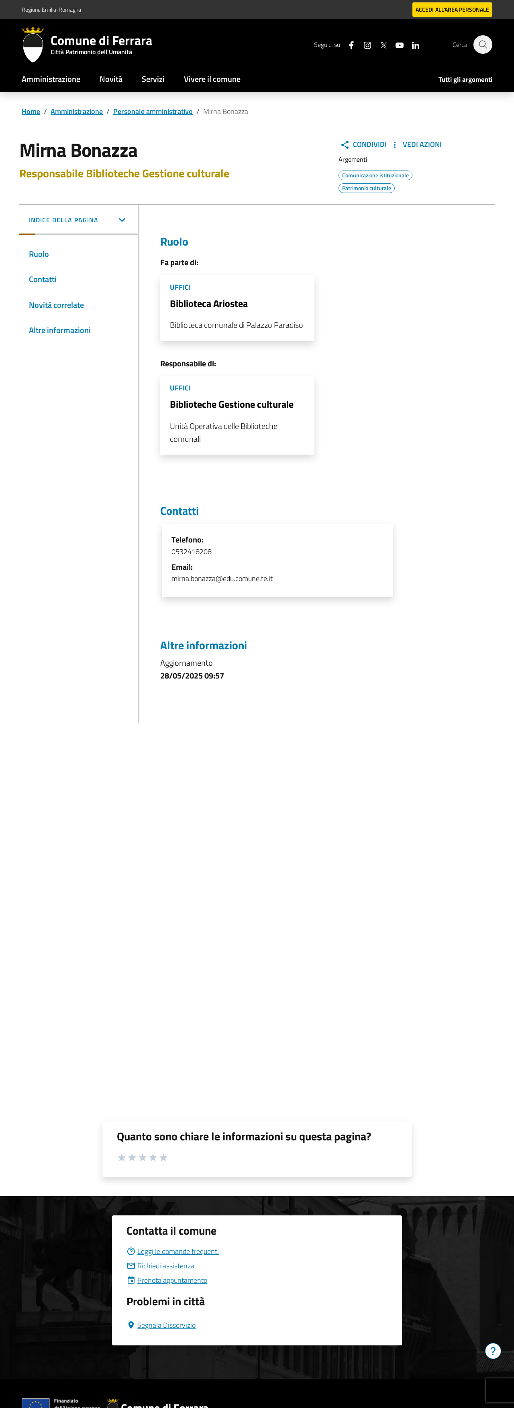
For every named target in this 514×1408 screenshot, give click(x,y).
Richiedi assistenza (160, 1265)
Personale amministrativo (153, 111)
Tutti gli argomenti (465, 79)
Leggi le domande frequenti (172, 1251)
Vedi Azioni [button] (416, 144)
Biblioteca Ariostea (209, 303)
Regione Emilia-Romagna (51, 9)
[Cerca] (482, 44)
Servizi (153, 79)
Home (31, 111)
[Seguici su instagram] (363, 44)
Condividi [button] (363, 144)
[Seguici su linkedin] (412, 44)
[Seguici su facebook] (347, 44)
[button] (78, 220)
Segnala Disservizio (161, 1325)
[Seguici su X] (379, 44)
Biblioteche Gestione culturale (232, 404)
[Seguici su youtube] (396, 44)
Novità (111, 79)
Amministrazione (51, 79)
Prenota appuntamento (166, 1280)
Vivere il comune (212, 79)
